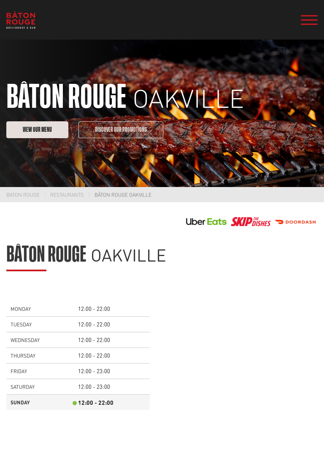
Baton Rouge (23, 194)
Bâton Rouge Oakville (122, 194)
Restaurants (67, 194)
